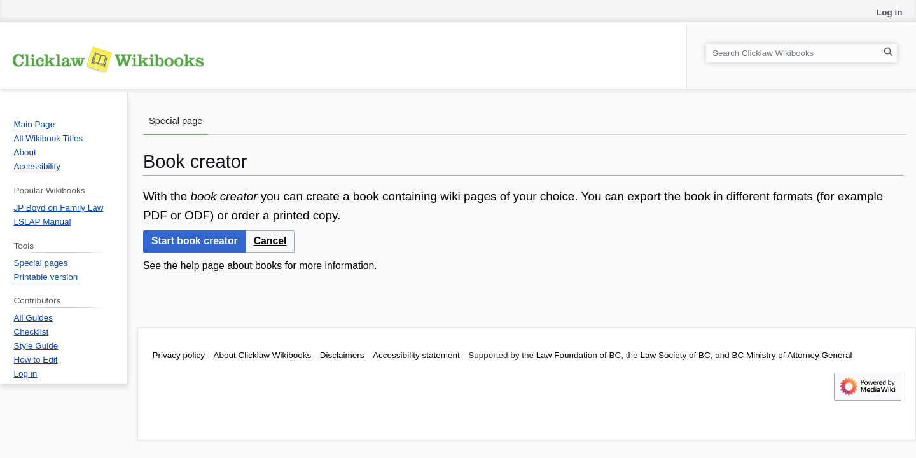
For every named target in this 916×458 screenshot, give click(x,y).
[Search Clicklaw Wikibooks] (801, 53)
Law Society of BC (675, 355)
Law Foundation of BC (578, 355)
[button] (270, 241)
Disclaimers (342, 355)
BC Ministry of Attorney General (792, 355)
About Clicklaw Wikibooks (263, 355)
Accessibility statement (416, 355)
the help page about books (222, 265)
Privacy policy (179, 355)
